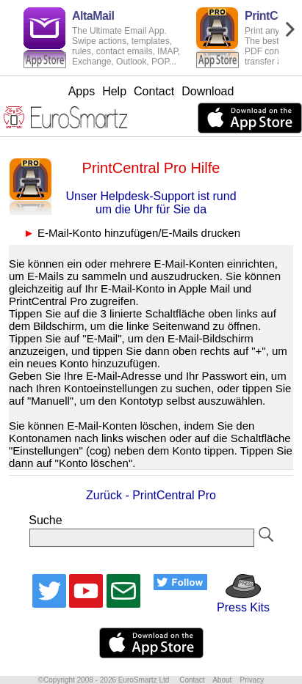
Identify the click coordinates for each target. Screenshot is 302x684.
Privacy (252, 680)
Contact (154, 91)
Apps (81, 91)
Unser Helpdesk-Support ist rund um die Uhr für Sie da (150, 203)
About (221, 680)
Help (114, 91)
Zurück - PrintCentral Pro (151, 495)
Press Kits (238, 601)
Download (207, 91)
